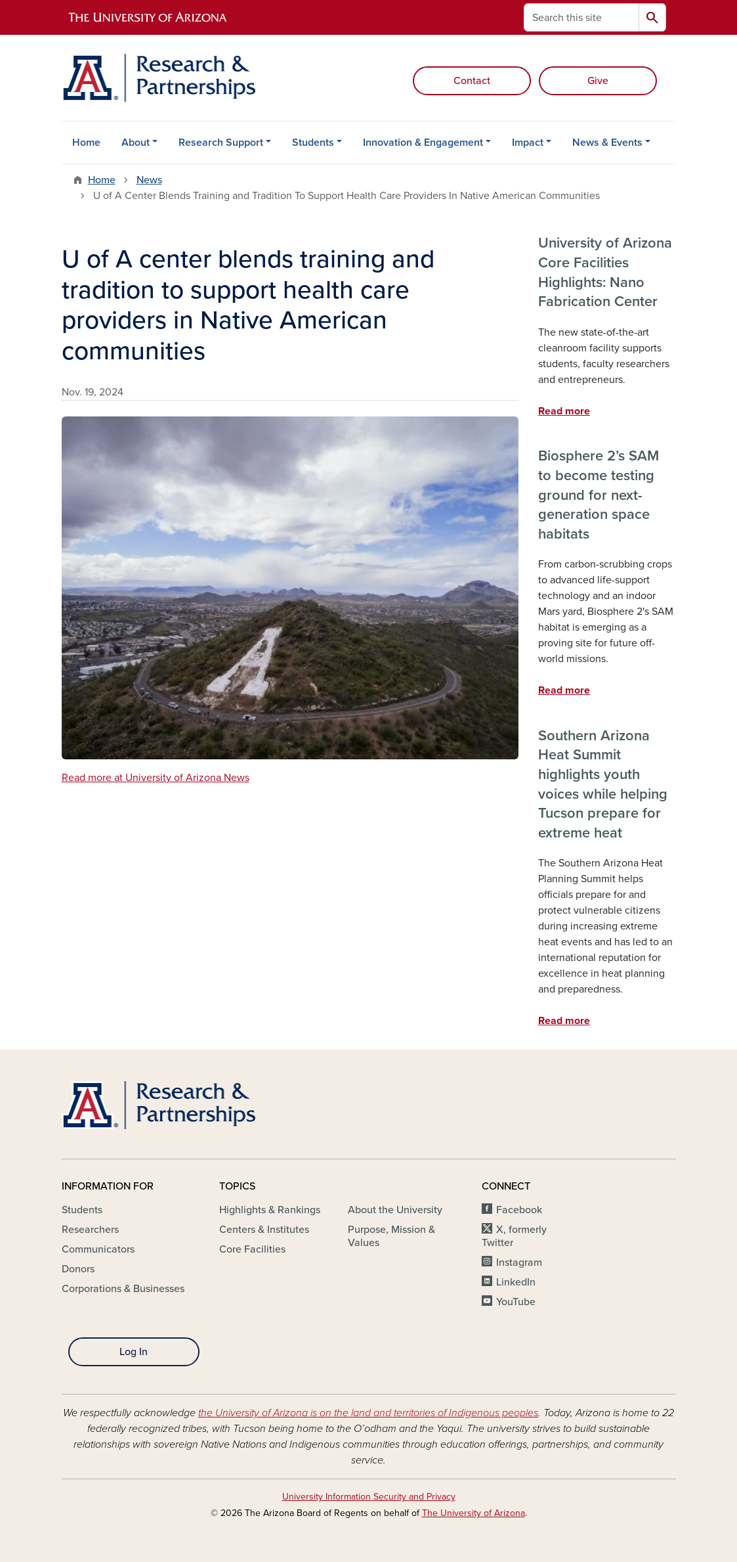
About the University (395, 1209)
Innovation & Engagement (423, 142)
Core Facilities (252, 1249)
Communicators (98, 1249)
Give (597, 80)
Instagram (519, 1262)
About (135, 142)
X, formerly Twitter (514, 1236)
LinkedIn (516, 1282)
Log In (133, 1351)
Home (86, 142)
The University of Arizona (473, 1513)
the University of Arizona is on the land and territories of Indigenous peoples (368, 1412)
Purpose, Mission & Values (391, 1236)
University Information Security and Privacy (368, 1496)
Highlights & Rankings (269, 1209)
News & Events (607, 142)
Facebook (519, 1209)
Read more (564, 411)
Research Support (221, 142)
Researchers (90, 1229)
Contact (471, 80)
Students (313, 142)
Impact (527, 142)
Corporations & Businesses (123, 1288)
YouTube (516, 1301)
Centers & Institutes (264, 1229)
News (149, 180)
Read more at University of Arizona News (155, 777)
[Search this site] (581, 17)
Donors (78, 1269)
